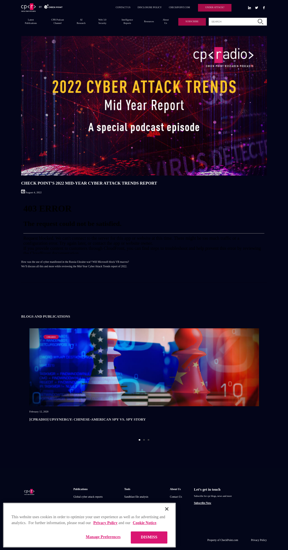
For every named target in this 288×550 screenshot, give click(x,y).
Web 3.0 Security (102, 21)
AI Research (81, 21)
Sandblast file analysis (136, 496)
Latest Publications (31, 21)
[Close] (167, 520)
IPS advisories (81, 511)
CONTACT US (123, 7)
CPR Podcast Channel (57, 21)
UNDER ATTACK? (214, 7)
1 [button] (139, 440)
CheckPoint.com (229, 540)
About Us (165, 21)
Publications (80, 489)
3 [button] (148, 440)
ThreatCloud (131, 504)
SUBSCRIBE (192, 21)
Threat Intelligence (134, 511)
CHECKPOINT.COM (179, 7)
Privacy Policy (259, 540)
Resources (149, 21)
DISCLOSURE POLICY (150, 7)
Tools (127, 489)
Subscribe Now (202, 502)
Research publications (85, 504)
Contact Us (176, 496)
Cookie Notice (144, 534)
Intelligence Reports (127, 21)
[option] (144, 380)
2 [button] (144, 440)
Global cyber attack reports (88, 496)
